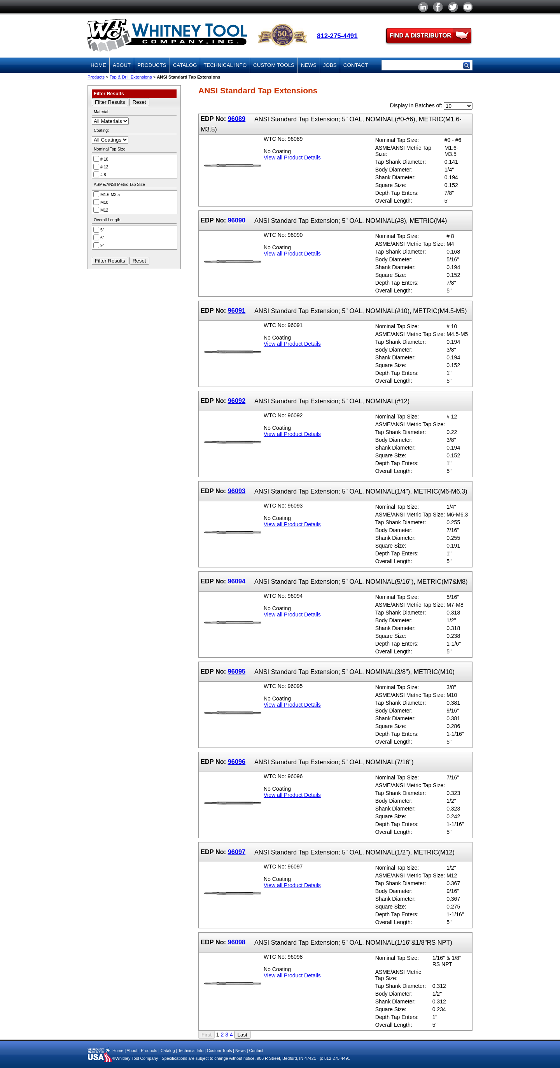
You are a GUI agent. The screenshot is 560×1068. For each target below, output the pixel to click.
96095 (237, 671)
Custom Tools (273, 65)
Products (151, 65)
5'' (102, 230)
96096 (237, 761)
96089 (237, 118)
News (309, 65)
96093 (237, 490)
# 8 (103, 174)
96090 (237, 220)
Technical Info (225, 65)
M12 (104, 210)
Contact (355, 65)
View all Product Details (292, 157)
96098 (237, 941)
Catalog (185, 65)
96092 (237, 400)
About (122, 65)
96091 (237, 310)
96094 (237, 581)
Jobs (330, 65)
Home (98, 65)
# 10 (104, 159)
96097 (237, 851)
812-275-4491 (337, 36)
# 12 (104, 167)
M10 (104, 202)
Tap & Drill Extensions (131, 77)
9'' (102, 245)
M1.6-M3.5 (110, 194)
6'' (102, 237)
